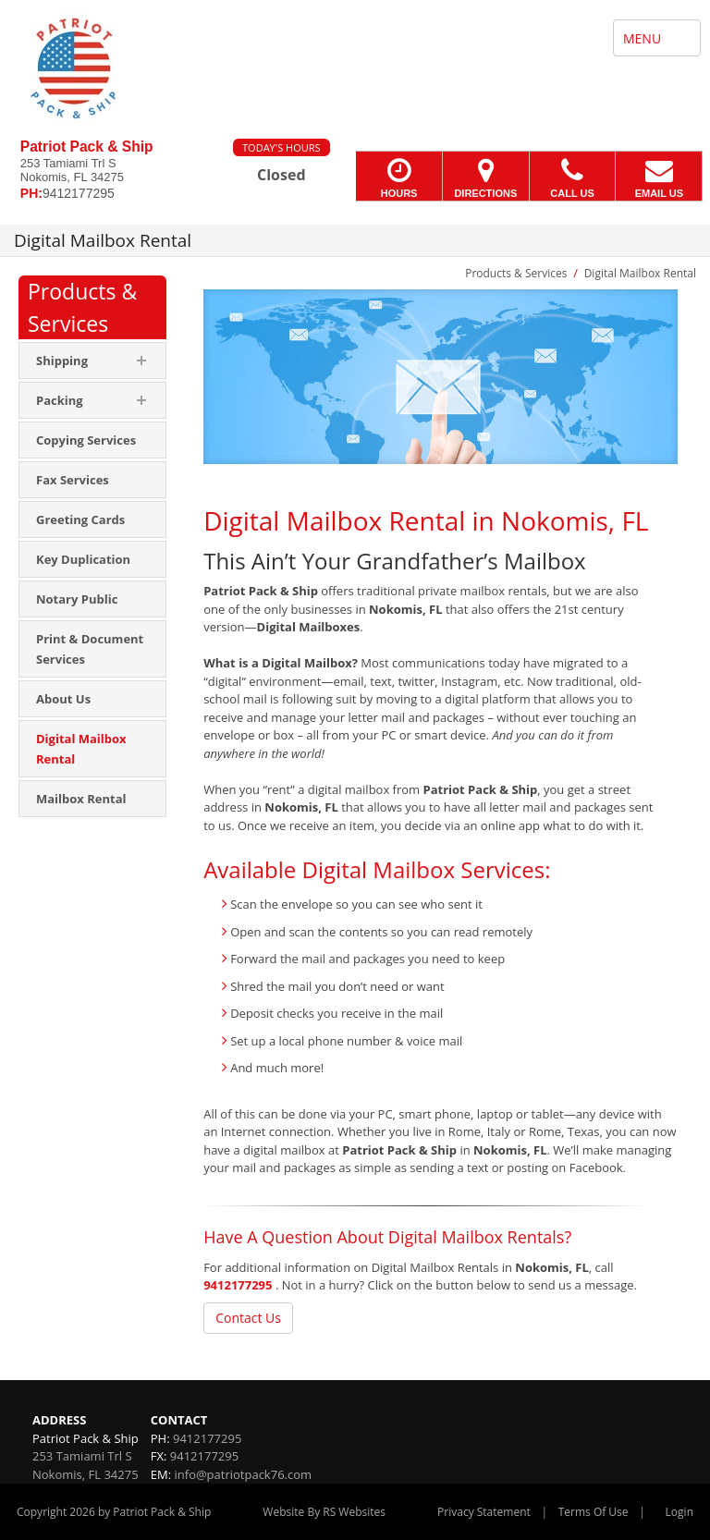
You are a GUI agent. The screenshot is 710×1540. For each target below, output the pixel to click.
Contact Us (248, 1317)
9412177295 (237, 1285)
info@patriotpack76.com (243, 1474)
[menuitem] (92, 440)
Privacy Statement (484, 1512)
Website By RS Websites (324, 1512)
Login (679, 1512)
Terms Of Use (593, 1512)
